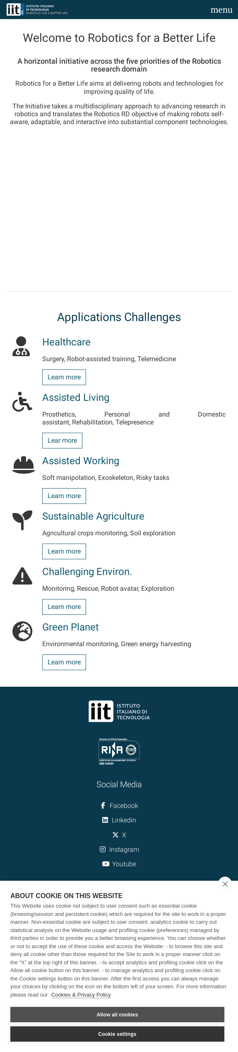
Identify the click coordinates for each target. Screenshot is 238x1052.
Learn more (64, 377)
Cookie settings (117, 1034)
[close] (225, 884)
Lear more (62, 440)
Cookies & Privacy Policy (81, 995)
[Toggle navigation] (221, 9)
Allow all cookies (117, 1015)
